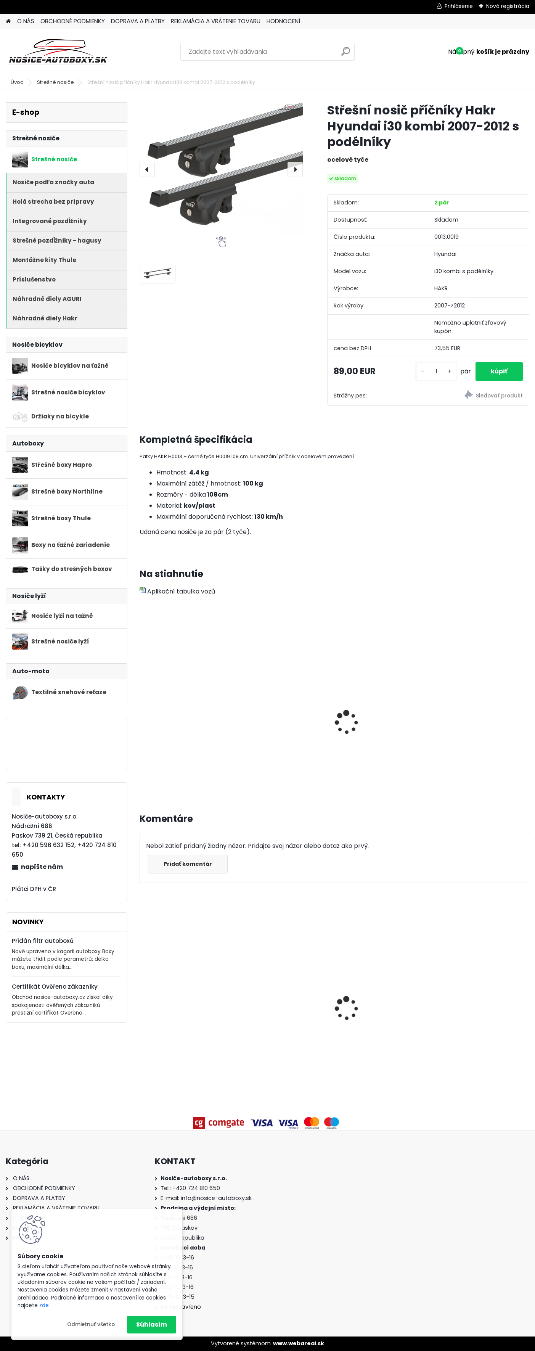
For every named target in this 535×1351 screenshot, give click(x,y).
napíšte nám (42, 866)
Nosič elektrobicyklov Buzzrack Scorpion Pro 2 (378, 1006)
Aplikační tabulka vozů (177, 591)
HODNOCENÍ (283, 21)
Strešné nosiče (55, 82)
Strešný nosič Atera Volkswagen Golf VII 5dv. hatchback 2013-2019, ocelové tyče (182, 999)
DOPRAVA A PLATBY (138, 21)
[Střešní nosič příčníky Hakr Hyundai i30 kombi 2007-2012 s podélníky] (221, 169)
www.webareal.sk (298, 1343)
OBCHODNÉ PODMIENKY (72, 21)
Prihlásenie (459, 6)
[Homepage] (8, 21)
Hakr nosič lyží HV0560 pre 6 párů (283, 721)
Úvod (17, 82)
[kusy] (436, 371)
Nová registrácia (507, 6)
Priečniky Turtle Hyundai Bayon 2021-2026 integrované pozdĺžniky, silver (279, 993)
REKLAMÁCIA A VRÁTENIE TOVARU (215, 21)
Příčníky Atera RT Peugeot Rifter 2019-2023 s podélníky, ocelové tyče (479, 983)
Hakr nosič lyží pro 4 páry (182, 687)
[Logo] (58, 52)
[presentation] (147, 169)
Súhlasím (151, 1324)
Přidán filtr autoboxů (43, 941)
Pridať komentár (188, 864)
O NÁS (25, 21)
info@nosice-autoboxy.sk (216, 1198)
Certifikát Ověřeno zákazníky (55, 987)
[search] (345, 54)
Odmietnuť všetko (91, 1324)
